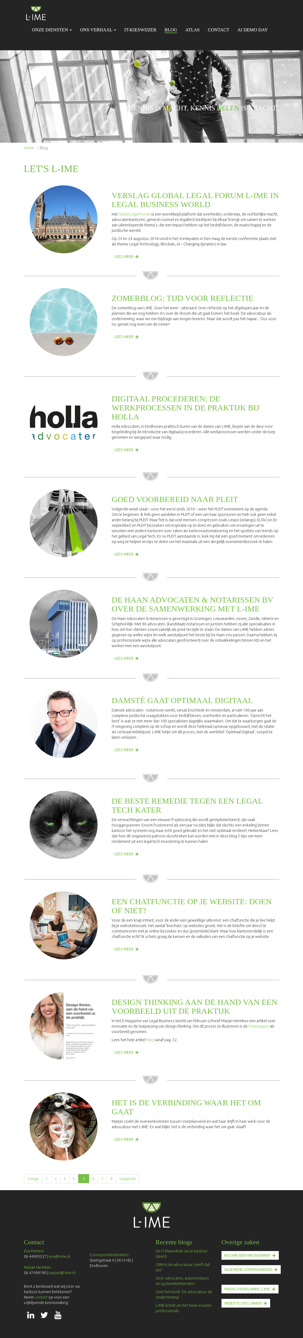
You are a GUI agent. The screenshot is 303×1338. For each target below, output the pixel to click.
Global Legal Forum (134, 214)
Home (29, 148)
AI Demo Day (253, 29)
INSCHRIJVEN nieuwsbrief (247, 1255)
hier (149, 1040)
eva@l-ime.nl (60, 1256)
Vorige (33, 1179)
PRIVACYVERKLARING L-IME (247, 1289)
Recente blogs (174, 1242)
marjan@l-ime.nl (62, 1273)
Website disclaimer (243, 1303)
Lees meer (123, 256)
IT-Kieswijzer (140, 29)
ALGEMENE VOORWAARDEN (248, 1269)
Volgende (127, 1179)
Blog (171, 29)
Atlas (192, 29)
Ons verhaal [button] (98, 29)
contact (41, 1297)
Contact (218, 29)
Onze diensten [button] (52, 29)
